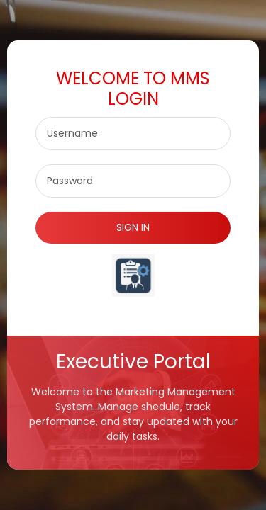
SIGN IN (133, 227)
